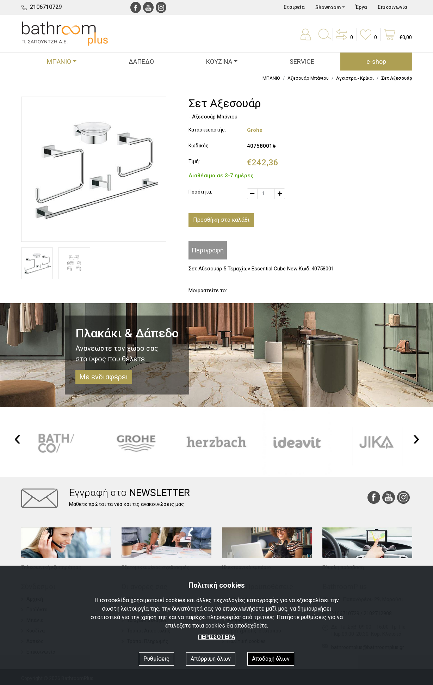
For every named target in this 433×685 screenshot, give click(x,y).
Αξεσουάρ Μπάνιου (308, 78)
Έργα (361, 7)
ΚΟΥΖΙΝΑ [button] (219, 61)
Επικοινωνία (392, 7)
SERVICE (302, 61)
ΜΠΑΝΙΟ (271, 78)
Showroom (328, 7)
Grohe (254, 130)
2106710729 (46, 7)
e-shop (376, 61)
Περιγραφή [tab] (208, 250)
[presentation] (17, 437)
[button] (344, 39)
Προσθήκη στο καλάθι (221, 219)
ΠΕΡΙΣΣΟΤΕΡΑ (216, 637)
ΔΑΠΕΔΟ (141, 61)
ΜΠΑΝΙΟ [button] (59, 61)
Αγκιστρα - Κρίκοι (355, 78)
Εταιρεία (294, 7)
